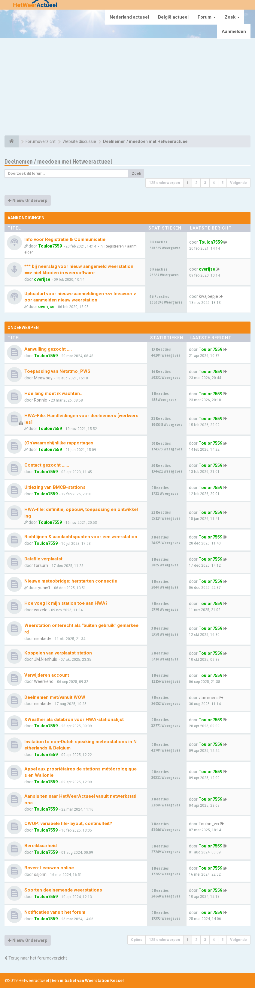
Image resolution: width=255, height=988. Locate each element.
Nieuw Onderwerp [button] (27, 200)
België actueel (173, 17)
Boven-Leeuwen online (49, 868)
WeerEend (43, 681)
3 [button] (205, 183)
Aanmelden (234, 31)
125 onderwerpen (164, 183)
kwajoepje (208, 296)
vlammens (209, 697)
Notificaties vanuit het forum (54, 912)
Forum (207, 17)
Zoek (232, 17)
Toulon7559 (50, 246)
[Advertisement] (127, 87)
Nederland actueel (129, 17)
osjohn (40, 874)
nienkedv (42, 638)
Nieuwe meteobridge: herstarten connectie (70, 581)
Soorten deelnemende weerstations (63, 890)
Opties (136, 940)
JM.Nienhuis (45, 659)
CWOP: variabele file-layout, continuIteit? (68, 823)
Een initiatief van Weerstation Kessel (88, 980)
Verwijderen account (46, 675)
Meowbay (43, 377)
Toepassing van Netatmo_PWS (57, 371)
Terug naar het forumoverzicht (36, 958)
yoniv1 (44, 587)
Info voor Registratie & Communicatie (64, 239)
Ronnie (40, 400)
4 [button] (214, 183)
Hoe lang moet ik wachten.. (53, 393)
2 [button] (196, 183)
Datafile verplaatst (43, 559)
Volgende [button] (238, 183)
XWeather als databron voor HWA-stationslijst (74, 719)
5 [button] (222, 183)
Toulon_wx (209, 823)
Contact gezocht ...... (46, 465)
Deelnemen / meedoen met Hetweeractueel (58, 161)
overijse (42, 279)
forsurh (41, 565)
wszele (40, 609)
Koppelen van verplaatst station (58, 653)
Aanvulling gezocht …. (48, 349)
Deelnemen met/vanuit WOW (54, 697)
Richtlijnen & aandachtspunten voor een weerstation (80, 536)
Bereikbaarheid (40, 845)
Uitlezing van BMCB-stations (55, 487)
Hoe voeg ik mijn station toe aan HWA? (66, 603)
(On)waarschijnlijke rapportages (58, 443)
